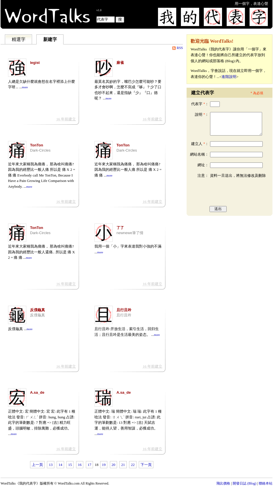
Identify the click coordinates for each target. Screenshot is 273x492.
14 (60, 464)
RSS (180, 48)
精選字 (18, 39)
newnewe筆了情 (129, 233)
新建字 (50, 39)
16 (80, 464)
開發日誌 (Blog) (244, 483)
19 (104, 464)
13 (51, 464)
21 (123, 464)
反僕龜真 (37, 315)
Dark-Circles (40, 150)
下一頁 (146, 464)
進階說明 (228, 77)
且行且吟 (123, 315)
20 (113, 464)
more (25, 87)
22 (132, 464)
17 (89, 464)
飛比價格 (223, 483)
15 (70, 464)
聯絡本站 (265, 483)
